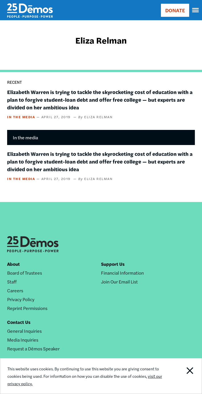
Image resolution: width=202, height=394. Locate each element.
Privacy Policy (21, 299)
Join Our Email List (119, 281)
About (13, 264)
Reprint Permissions (27, 308)
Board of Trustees (24, 273)
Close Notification (182, 376)
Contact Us (19, 322)
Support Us (113, 264)
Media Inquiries (22, 339)
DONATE (175, 10)
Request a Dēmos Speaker (33, 348)
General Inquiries (24, 331)
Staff (12, 281)
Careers (15, 290)
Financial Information (122, 273)
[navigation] (195, 10)
